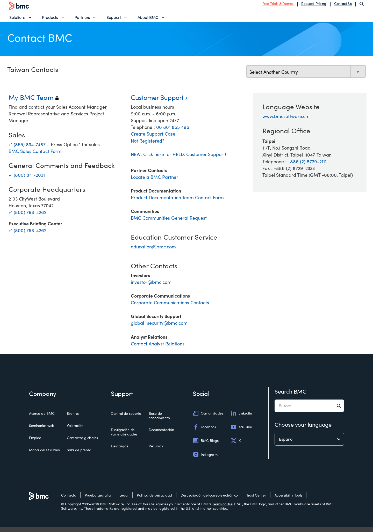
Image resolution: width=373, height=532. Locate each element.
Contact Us (343, 5)
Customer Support (157, 102)
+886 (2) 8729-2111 (307, 166)
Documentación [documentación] (161, 434)
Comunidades (208, 418)
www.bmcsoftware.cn (285, 121)
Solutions (17, 19)
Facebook (204, 431)
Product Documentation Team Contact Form (177, 202)
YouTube (241, 431)
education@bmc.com (153, 251)
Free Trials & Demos (277, 5)
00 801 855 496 (172, 132)
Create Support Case (153, 139)
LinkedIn (241, 418)
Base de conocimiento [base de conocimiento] (159, 420)
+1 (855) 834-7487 (28, 149)
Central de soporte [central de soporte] (126, 418)
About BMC (148, 19)
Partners (82, 19)
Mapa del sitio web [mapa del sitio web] (44, 455)
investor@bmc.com (151, 287)
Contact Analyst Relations (157, 348)
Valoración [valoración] (75, 430)
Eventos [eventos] (73, 418)
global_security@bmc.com (159, 328)
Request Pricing (313, 5)
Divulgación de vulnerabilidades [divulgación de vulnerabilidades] (124, 436)
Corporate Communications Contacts (170, 307)
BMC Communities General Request (169, 223)
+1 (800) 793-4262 (27, 217)
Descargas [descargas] (119, 450)
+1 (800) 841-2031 (27, 179)
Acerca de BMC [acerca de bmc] (41, 418)
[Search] (362, 6)
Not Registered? (147, 145)
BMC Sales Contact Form (35, 156)
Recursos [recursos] (156, 450)
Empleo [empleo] (35, 442)
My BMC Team (34, 102)
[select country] (306, 77)
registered (128, 513)
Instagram (205, 459)
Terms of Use (222, 508)
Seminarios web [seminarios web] (41, 430)
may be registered (160, 513)
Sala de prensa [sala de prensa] (79, 455)
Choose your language (303, 429)
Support (113, 19)
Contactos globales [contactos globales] (82, 442)
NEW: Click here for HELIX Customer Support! (178, 159)
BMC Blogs (205, 445)
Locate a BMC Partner (154, 182)
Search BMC (290, 396)
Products (50, 19)
